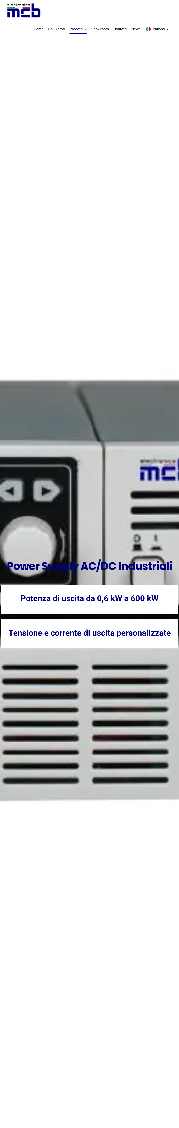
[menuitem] (157, 29)
